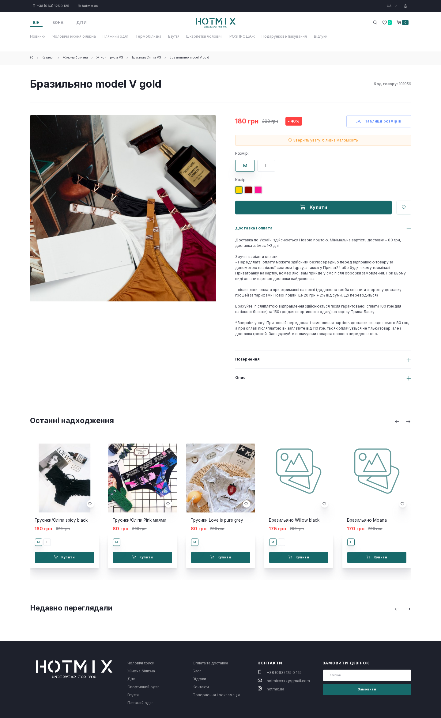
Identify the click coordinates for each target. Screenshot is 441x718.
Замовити (367, 689)
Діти (131, 679)
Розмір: (242, 153)
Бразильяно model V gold (189, 57)
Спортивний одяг (143, 687)
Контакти (201, 687)
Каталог (48, 57)
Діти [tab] (81, 22)
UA (389, 6)
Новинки (38, 36)
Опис (240, 377)
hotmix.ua (275, 689)
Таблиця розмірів (378, 121)
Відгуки (320, 36)
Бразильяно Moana (367, 520)
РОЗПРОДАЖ (242, 36)
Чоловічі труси (140, 663)
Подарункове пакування (284, 36)
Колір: (241, 179)
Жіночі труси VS (109, 57)
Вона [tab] (57, 22)
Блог (197, 671)
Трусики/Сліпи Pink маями (139, 520)
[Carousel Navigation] (403, 421)
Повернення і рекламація (216, 695)
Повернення (247, 359)
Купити (313, 207)
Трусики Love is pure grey (217, 520)
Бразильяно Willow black (294, 520)
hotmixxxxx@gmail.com (288, 680)
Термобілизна (148, 36)
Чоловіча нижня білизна (74, 36)
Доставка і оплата (254, 228)
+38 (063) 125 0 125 (284, 672)
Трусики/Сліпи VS (146, 57)
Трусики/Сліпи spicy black (61, 520)
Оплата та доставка (210, 663)
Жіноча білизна (75, 57)
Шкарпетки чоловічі (204, 36)
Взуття (173, 36)
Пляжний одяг (115, 36)
